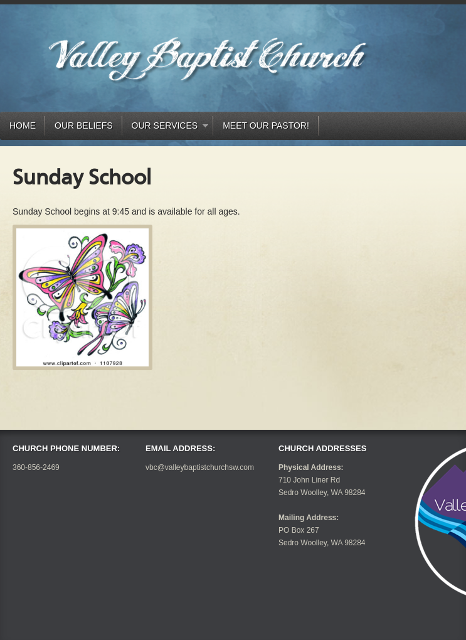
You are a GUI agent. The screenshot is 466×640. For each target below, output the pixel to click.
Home (22, 125)
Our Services (165, 127)
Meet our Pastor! (266, 125)
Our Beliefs (84, 125)
